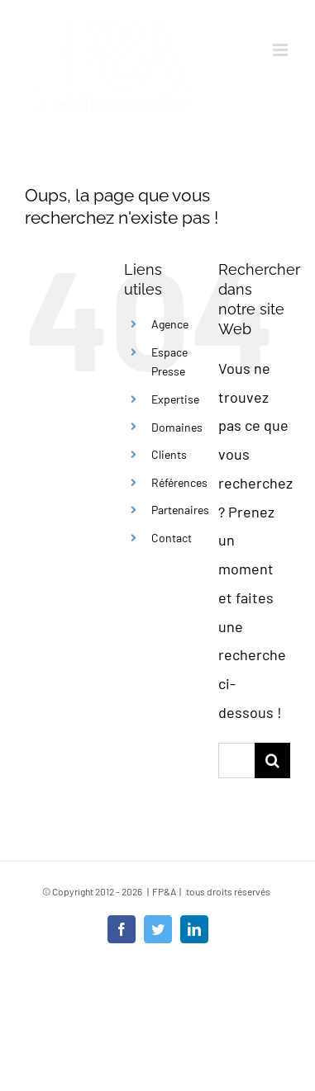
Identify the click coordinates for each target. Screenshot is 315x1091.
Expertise (175, 399)
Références (179, 482)
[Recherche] (272, 760)
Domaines (177, 427)
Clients (169, 454)
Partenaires (180, 510)
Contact (171, 538)
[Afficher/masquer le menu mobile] (281, 50)
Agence (170, 324)
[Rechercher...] (236, 760)
